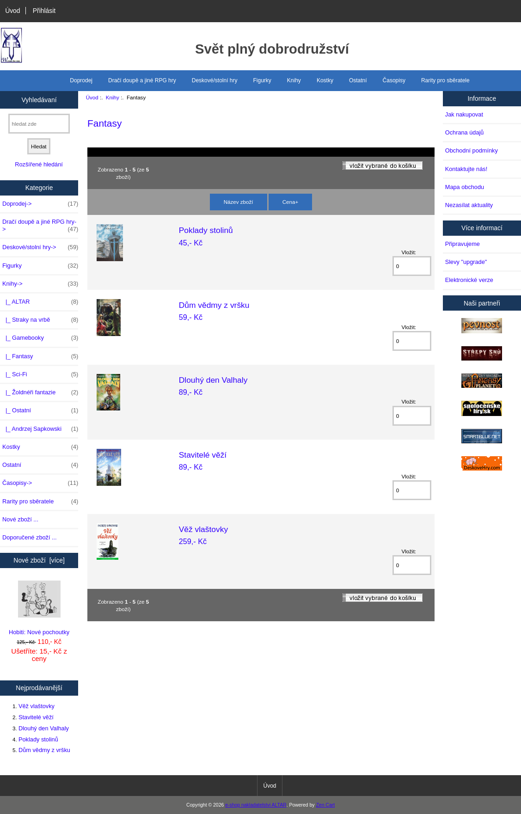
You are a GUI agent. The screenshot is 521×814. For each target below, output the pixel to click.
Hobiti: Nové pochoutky (39, 608)
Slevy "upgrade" (466, 261)
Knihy (112, 97)
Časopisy (394, 80)
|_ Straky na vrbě (40, 320)
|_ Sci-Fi (40, 374)
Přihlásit (44, 10)
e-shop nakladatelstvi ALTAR (255, 805)
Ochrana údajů (464, 132)
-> (40, 284)
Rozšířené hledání (38, 164)
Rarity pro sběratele (445, 80)
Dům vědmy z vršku (44, 750)
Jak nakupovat (464, 114)
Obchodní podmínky (471, 150)
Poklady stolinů (38, 739)
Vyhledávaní (39, 99)
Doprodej (81, 80)
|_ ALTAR (40, 302)
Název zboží (238, 202)
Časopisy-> (40, 483)
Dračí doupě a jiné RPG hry (142, 80)
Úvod (12, 10)
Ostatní (358, 80)
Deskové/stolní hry (215, 80)
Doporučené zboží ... (29, 537)
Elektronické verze (469, 279)
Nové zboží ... (20, 519)
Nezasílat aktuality (469, 205)
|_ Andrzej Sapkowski (40, 429)
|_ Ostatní (40, 410)
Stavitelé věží (36, 717)
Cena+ (290, 202)
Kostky (325, 80)
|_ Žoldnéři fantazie (40, 392)
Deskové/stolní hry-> (40, 247)
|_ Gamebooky (40, 338)
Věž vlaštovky (36, 706)
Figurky (262, 80)
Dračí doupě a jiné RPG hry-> (40, 225)
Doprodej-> (40, 204)
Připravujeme (462, 243)
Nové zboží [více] (39, 560)
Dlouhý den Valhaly (43, 728)
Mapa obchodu (464, 187)
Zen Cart (325, 805)
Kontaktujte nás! (466, 168)
